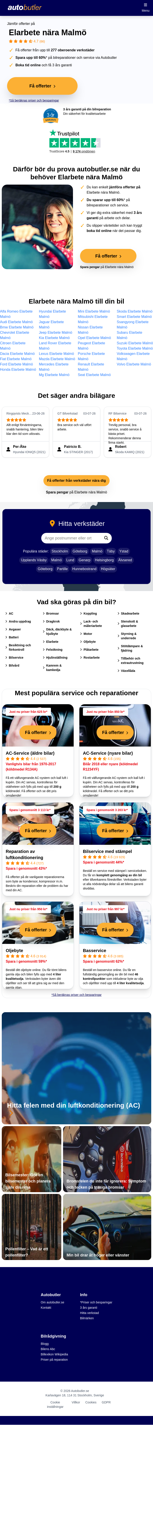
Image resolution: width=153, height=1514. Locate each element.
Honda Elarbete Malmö (18, 369)
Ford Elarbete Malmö (16, 364)
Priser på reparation (54, 1359)
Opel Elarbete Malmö (94, 338)
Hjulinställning (55, 657)
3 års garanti (88, 1307)
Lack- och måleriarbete (91, 624)
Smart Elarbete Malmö (134, 317)
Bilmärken (87, 1318)
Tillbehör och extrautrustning (131, 661)
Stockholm (60, 551)
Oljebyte (88, 641)
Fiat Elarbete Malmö (16, 359)
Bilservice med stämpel (107, 851)
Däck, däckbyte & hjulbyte (57, 632)
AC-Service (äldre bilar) (30, 753)
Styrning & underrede (127, 636)
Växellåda (126, 671)
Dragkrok (51, 621)
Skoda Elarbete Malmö (135, 311)
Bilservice (14, 657)
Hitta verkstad (89, 1313)
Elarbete (50, 641)
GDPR (106, 1402)
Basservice (94, 950)
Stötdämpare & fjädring (130, 648)
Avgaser (13, 629)
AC (9, 613)
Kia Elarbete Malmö (54, 338)
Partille (62, 569)
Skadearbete (128, 613)
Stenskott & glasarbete (128, 624)
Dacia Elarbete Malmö (17, 354)
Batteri (12, 637)
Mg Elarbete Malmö (54, 375)
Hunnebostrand (84, 569)
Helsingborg (104, 560)
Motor (86, 634)
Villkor (76, 1402)
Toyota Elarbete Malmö (135, 348)
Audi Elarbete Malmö (16, 322)
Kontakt (46, 1307)
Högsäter (108, 569)
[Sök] (106, 538)
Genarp (84, 560)
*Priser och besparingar (96, 1302)
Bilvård (12, 665)
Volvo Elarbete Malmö (134, 364)
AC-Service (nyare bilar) (108, 753)
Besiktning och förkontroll (18, 647)
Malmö (97, 551)
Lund (70, 560)
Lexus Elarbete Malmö (56, 354)
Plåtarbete (89, 649)
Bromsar (51, 613)
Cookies (91, 1402)
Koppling (88, 613)
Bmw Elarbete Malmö (17, 327)
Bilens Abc (48, 1349)
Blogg (45, 1343)
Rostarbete (90, 657)
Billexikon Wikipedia (54, 1354)
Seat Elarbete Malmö (94, 375)
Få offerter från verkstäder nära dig (76, 480)
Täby (111, 551)
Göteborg (80, 551)
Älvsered (125, 560)
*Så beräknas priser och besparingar (34, 100)
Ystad (123, 551)
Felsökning (53, 649)
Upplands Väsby (34, 560)
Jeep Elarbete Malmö (55, 332)
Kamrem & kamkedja (52, 668)
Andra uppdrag (18, 621)
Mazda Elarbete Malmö (57, 359)
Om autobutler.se (52, 1302)
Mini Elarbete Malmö (94, 311)
